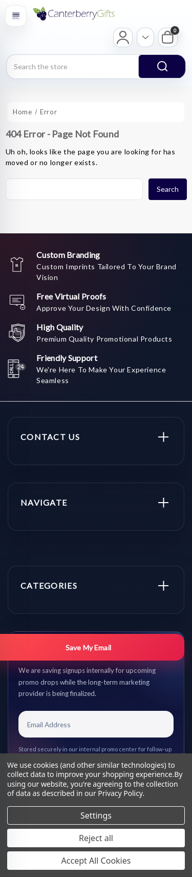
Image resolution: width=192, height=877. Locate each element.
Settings (96, 815)
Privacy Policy (120, 793)
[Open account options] (145, 37)
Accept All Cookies (96, 860)
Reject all (96, 838)
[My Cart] (168, 37)
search (162, 66)
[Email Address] (96, 724)
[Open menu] (16, 16)
